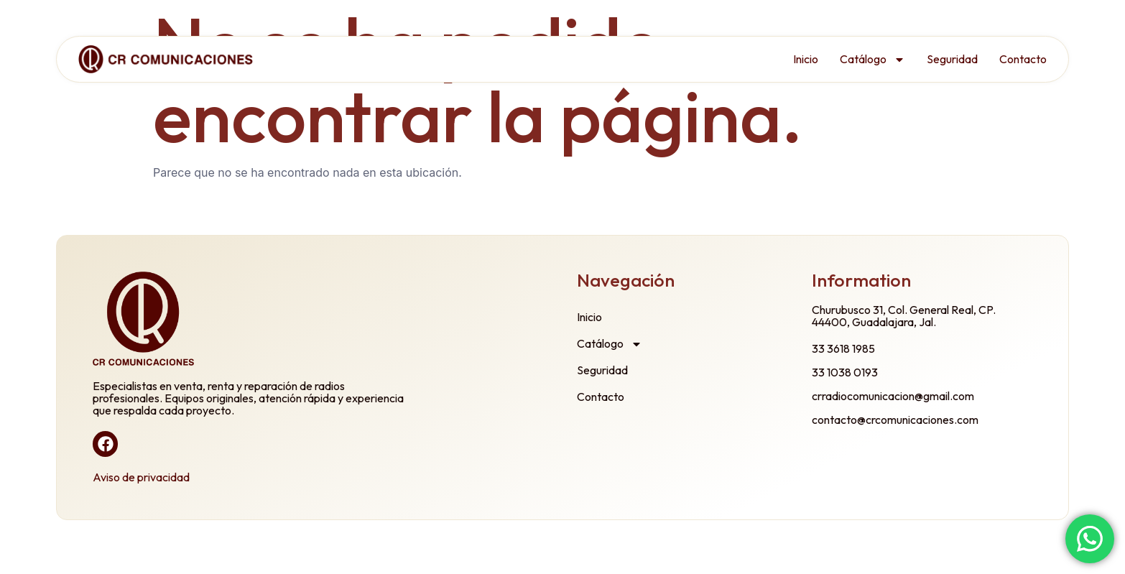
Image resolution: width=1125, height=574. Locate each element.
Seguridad (952, 59)
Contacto (1023, 59)
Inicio (805, 59)
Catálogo (872, 60)
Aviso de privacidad (141, 477)
